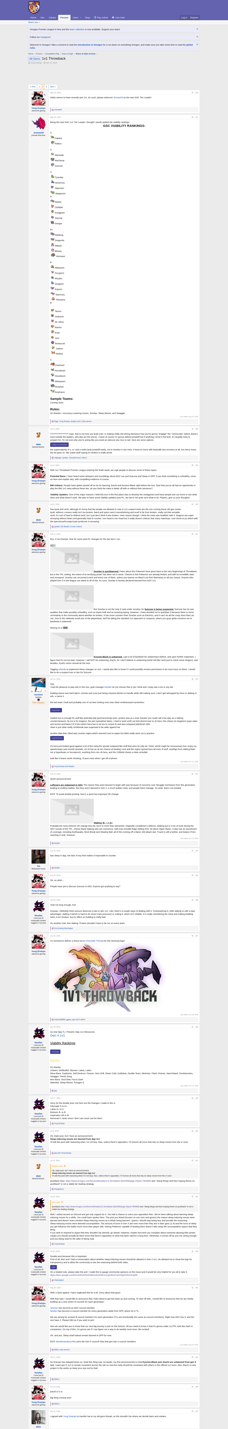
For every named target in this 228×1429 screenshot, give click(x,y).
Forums (64, 17)
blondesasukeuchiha (66, 1341)
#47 (196, 1411)
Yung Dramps (36, 63)
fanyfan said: (57, 1166)
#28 (196, 429)
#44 (196, 1288)
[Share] (192, 92)
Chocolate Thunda (94, 941)
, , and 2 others (70, 458)
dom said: (56, 1202)
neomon (54, 1308)
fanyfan (108, 687)
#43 (196, 1251)
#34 (196, 851)
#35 (196, 875)
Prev (34, 87)
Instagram (45, 37)
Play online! (102, 17)
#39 (196, 1098)
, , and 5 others (69, 1020)
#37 (196, 936)
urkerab (62, 669)
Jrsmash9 (118, 97)
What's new (33, 22)
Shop (87, 17)
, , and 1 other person (73, 421)
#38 (196, 1027)
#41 (196, 1161)
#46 (196, 1387)
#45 (196, 1357)
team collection (77, 29)
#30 (196, 504)
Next (52, 87)
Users (75, 17)
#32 (196, 679)
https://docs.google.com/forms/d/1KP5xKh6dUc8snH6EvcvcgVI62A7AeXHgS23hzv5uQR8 (93, 1275)
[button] (81, 17)
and (64, 766)
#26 (196, 93)
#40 (196, 1131)
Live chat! (120, 17)
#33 (196, 774)
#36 (196, 900)
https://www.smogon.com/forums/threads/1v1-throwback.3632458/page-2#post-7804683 (108, 1181)
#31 (196, 534)
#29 (196, 465)
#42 (196, 1197)
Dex (42, 17)
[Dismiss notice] (197, 29)
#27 (196, 117)
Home (33, 17)
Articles (52, 17)
